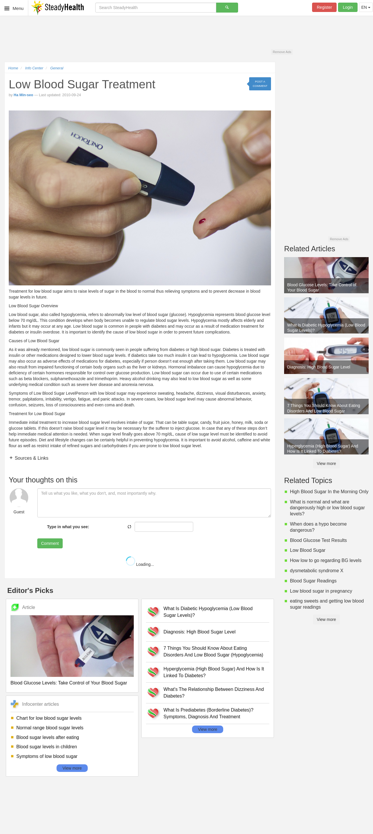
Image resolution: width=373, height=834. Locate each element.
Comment (50, 543)
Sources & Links (30, 458)
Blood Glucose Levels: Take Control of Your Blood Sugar (68, 682)
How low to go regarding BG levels (325, 560)
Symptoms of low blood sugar (47, 756)
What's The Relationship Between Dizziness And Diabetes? (213, 692)
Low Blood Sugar (308, 550)
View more (72, 768)
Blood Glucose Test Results (318, 540)
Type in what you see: (68, 526)
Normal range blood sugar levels (49, 727)
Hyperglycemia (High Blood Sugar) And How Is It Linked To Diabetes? (213, 672)
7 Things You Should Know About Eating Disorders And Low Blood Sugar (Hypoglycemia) (213, 651)
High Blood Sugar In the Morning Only (329, 491)
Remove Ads (282, 52)
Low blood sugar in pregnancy (321, 591)
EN (365, 7)
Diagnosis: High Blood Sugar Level (199, 631)
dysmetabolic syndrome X (316, 570)
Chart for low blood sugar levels (49, 718)
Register (324, 7)
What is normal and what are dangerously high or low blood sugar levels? (327, 508)
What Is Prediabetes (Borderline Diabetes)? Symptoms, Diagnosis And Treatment (208, 713)
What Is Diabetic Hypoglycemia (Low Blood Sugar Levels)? (208, 612)
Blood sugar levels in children (46, 746)
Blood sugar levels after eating (47, 737)
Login (348, 7)
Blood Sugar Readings (313, 580)
